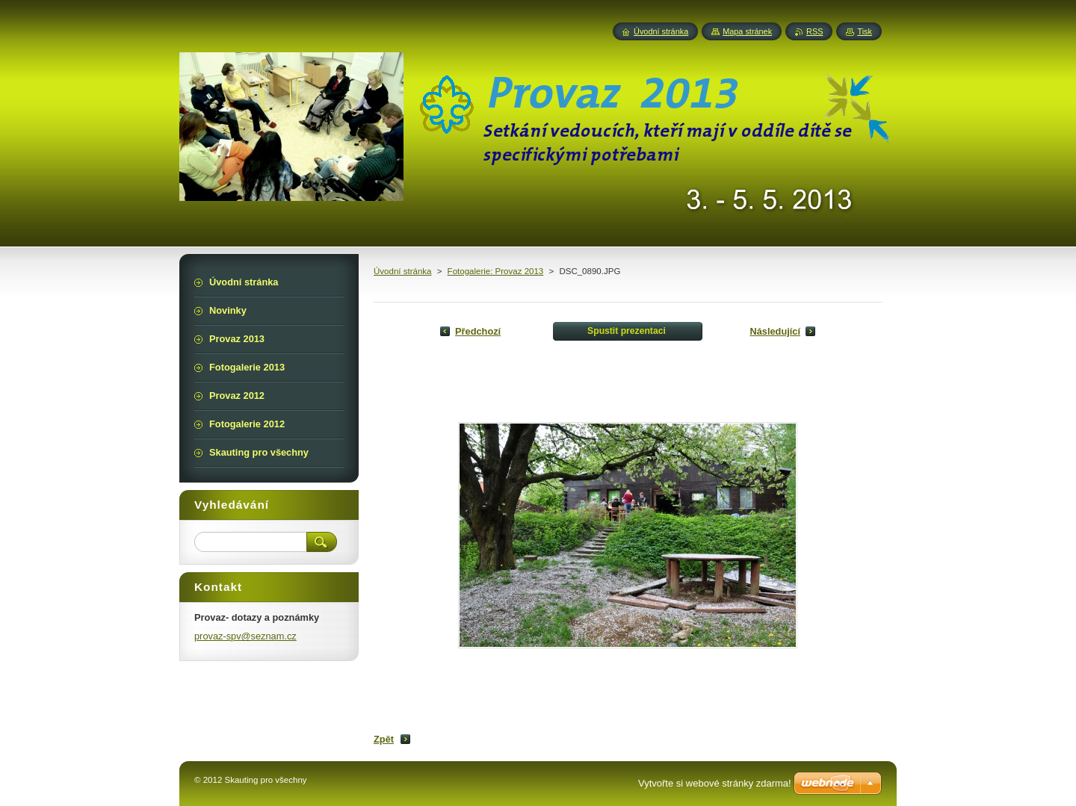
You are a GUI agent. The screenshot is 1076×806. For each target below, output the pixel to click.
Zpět (384, 739)
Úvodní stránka (402, 271)
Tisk (864, 31)
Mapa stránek (747, 31)
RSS (814, 31)
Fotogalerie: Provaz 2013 (496, 271)
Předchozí (478, 331)
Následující (774, 331)
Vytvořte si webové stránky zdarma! (714, 783)
